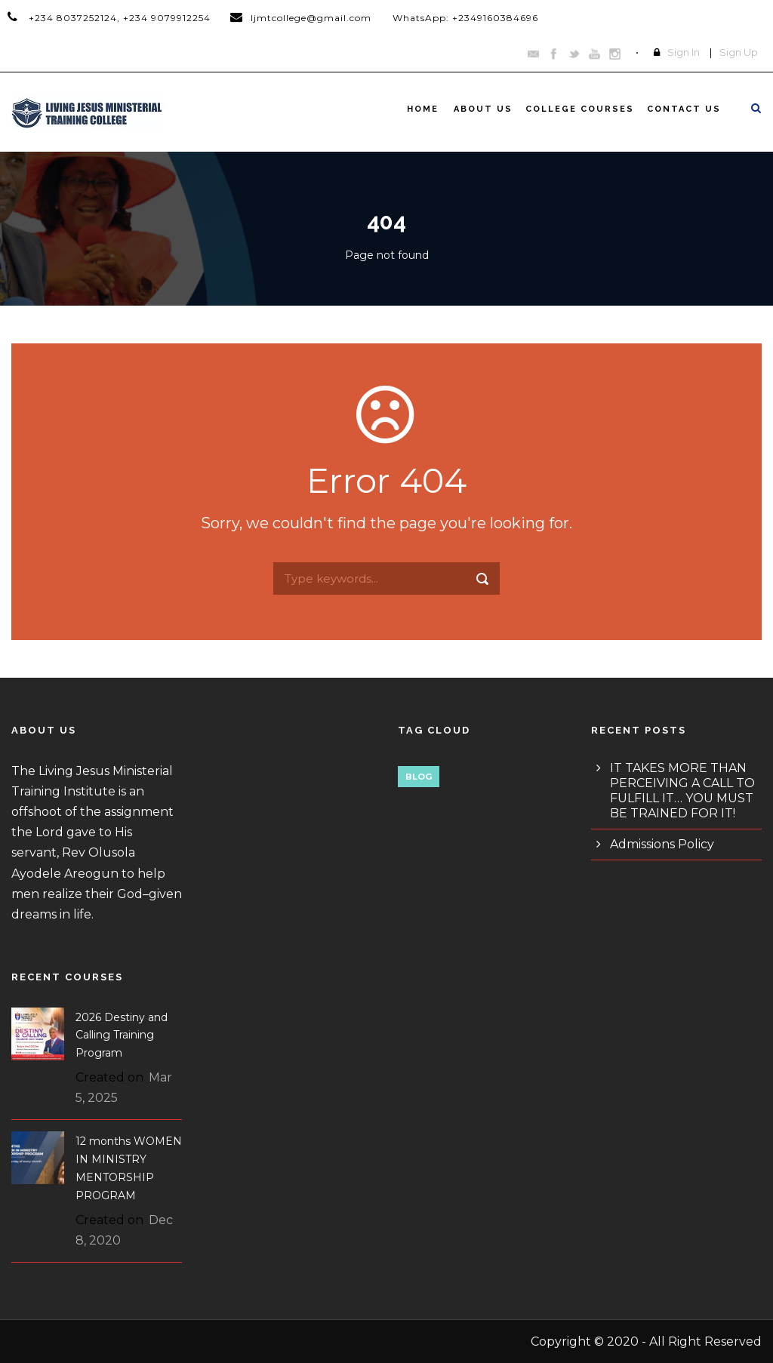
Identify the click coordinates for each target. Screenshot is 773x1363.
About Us (483, 109)
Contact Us (684, 109)
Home (423, 109)
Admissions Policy (662, 844)
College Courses (579, 109)
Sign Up (738, 52)
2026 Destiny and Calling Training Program (121, 1035)
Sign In (683, 52)
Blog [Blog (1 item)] (418, 776)
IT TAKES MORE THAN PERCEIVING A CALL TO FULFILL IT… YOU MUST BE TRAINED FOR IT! (682, 790)
